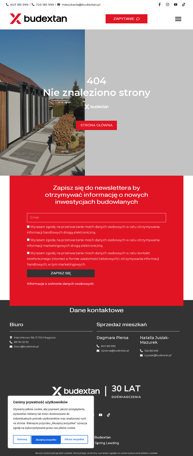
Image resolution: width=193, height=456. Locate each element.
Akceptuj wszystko (74, 439)
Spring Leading (107, 443)
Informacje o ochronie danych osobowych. (60, 284)
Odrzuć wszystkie (45, 439)
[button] (178, 19)
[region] (51, 423)
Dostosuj (21, 439)
